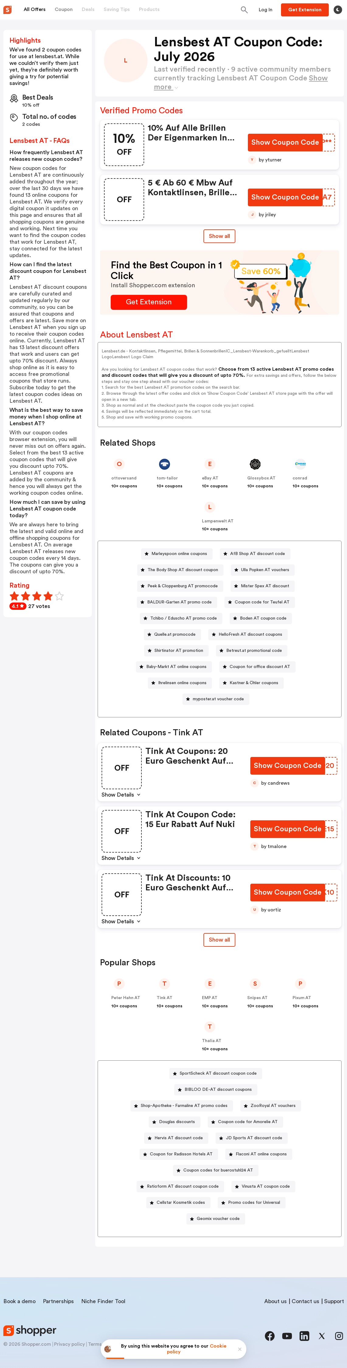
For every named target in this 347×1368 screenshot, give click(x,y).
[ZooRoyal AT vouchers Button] (270, 1106)
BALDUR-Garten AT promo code (179, 602)
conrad (300, 478)
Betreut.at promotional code (254, 651)
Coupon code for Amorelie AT (248, 1122)
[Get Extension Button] (149, 302)
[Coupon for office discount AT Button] (257, 667)
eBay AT (210, 478)
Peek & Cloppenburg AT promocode (182, 586)
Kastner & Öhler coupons (254, 683)
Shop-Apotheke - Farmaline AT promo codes (184, 1106)
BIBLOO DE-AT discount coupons (218, 1089)
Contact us (305, 1301)
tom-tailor (167, 478)
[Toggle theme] (338, 9)
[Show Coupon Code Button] (286, 143)
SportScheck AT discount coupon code (218, 1073)
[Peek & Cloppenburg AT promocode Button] (180, 586)
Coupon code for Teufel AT (262, 602)
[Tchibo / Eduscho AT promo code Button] (181, 618)
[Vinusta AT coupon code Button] (263, 1186)
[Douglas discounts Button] (174, 1122)
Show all (219, 939)
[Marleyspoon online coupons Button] (177, 554)
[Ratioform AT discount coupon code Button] (180, 1186)
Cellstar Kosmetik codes (181, 1202)
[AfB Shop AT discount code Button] (255, 554)
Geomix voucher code (218, 1219)
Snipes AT (257, 998)
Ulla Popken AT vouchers (265, 570)
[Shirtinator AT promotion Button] (176, 650)
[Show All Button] (219, 940)
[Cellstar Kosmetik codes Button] (178, 1202)
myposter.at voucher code (218, 699)
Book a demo (19, 1301)
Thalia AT (211, 1041)
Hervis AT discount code (178, 1138)
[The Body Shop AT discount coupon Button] (180, 570)
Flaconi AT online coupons (261, 1154)
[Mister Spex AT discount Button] (263, 586)
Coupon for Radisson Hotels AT (181, 1154)
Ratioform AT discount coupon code (183, 1186)
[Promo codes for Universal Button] (252, 1202)
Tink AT (164, 998)
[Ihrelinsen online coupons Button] (180, 683)
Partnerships (58, 1301)
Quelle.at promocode (175, 634)
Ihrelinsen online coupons (182, 683)
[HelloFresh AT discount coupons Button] (248, 634)
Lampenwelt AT (218, 521)
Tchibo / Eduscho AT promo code (183, 618)
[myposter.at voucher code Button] (215, 699)
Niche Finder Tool (103, 1301)
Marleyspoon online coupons (179, 554)
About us (275, 1301)
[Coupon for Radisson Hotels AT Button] (179, 1154)
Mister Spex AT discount (265, 586)
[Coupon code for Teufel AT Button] (259, 602)
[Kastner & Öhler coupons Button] (251, 683)
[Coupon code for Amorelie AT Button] (245, 1122)
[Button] (266, 9)
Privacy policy (69, 1344)
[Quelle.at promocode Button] (172, 634)
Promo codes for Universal (254, 1202)
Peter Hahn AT (125, 998)
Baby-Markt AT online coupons (176, 667)
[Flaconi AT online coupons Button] (258, 1154)
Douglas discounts (177, 1122)
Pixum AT (302, 998)
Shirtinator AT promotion (178, 651)
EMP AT (209, 998)
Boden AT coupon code (263, 618)
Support (334, 1301)
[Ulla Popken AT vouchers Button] (263, 570)
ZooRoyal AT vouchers (273, 1106)
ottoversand (124, 478)
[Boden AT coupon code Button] (261, 618)
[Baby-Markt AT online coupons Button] (174, 667)
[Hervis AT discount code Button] (176, 1138)
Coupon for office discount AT (260, 667)
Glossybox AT (261, 478)
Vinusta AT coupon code (266, 1186)
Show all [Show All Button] (219, 236)
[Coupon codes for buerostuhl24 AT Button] (216, 1170)
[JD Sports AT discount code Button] (252, 1138)
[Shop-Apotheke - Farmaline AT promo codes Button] (181, 1106)
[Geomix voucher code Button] (215, 1219)
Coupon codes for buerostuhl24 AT (218, 1170)
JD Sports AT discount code (254, 1138)
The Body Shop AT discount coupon (182, 570)
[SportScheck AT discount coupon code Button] (215, 1073)
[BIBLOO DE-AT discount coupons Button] (215, 1089)
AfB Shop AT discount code (257, 554)
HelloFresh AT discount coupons (250, 634)
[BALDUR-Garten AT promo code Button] (177, 602)
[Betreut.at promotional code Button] (251, 650)
